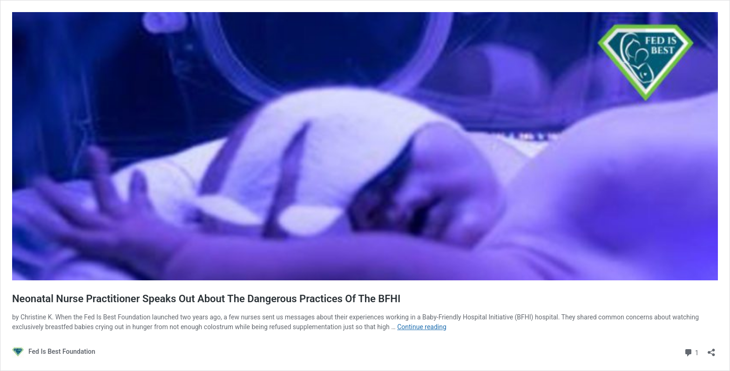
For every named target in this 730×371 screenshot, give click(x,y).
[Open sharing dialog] (711, 349)
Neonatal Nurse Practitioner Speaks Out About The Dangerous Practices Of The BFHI (206, 299)
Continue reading (421, 327)
